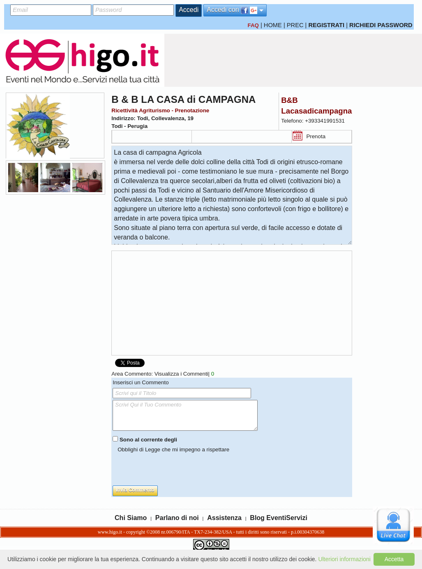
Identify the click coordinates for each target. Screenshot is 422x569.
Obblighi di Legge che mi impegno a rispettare (173, 449)
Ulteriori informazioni (344, 559)
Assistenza (224, 517)
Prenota (315, 136)
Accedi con (235, 10)
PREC (295, 25)
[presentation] (175, 469)
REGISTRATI (326, 25)
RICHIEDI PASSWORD (381, 25)
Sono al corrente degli (148, 440)
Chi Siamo (131, 517)
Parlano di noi (177, 517)
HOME (273, 25)
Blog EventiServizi (278, 517)
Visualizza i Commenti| (184, 374)
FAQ (252, 25)
